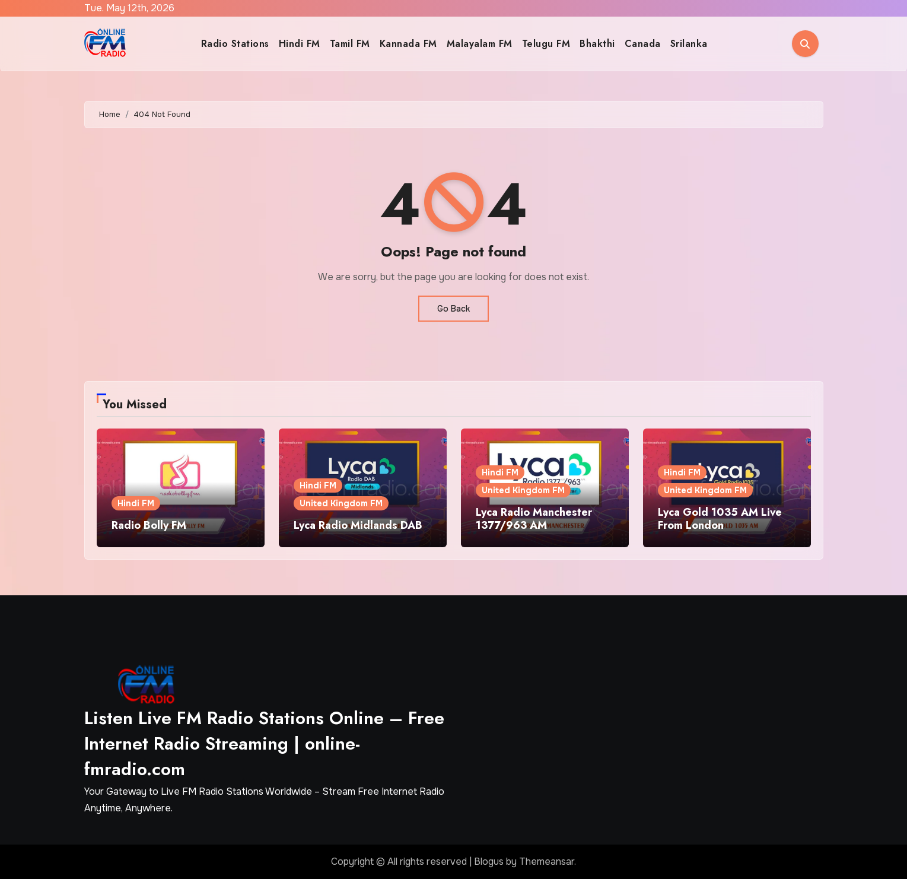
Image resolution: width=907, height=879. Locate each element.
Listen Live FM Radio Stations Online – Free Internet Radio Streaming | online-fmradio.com (264, 743)
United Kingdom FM (341, 503)
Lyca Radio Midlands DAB (358, 525)
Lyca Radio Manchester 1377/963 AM (534, 518)
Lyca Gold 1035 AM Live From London (720, 518)
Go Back (453, 308)
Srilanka (689, 43)
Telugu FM (546, 43)
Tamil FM (350, 43)
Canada (643, 43)
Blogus (489, 861)
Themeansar (546, 861)
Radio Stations (235, 43)
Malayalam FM (480, 43)
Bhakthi (597, 43)
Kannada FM (408, 43)
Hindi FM (299, 43)
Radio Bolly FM (149, 525)
